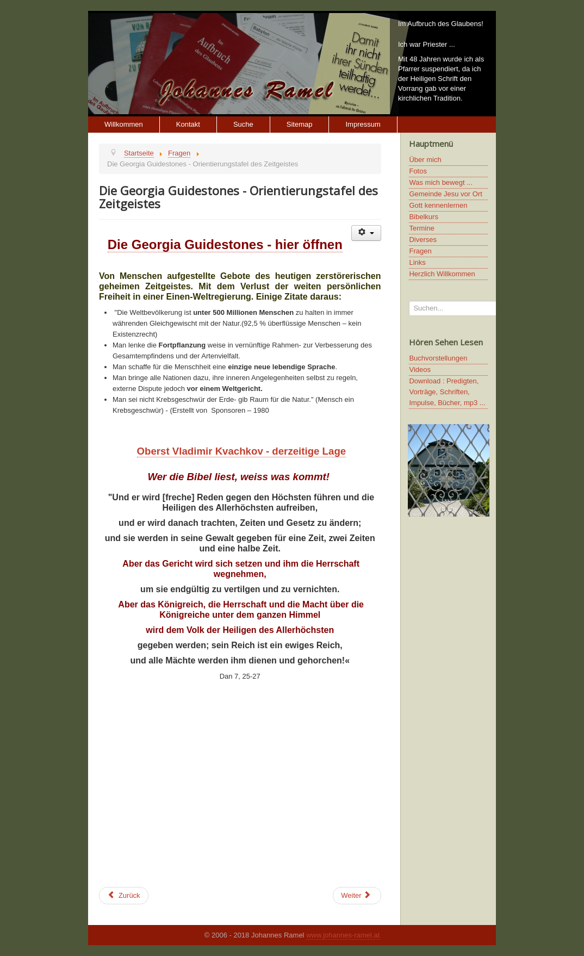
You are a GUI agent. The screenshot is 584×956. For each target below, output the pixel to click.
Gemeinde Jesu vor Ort (445, 194)
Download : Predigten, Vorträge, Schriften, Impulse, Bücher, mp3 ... (447, 392)
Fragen (420, 251)
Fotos (418, 171)
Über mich (425, 160)
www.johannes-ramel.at (343, 935)
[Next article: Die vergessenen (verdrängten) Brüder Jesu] (357, 895)
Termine (421, 228)
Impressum (362, 124)
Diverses (423, 239)
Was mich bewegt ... (441, 182)
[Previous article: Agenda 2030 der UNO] (123, 895)
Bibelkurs (423, 217)
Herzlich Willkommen (442, 274)
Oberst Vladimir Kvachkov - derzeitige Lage (241, 451)
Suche (243, 124)
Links (417, 262)
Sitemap (300, 124)
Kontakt (188, 124)
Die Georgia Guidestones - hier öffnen (225, 244)
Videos (420, 369)
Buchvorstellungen (438, 358)
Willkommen (123, 124)
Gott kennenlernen (438, 205)
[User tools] (366, 233)
